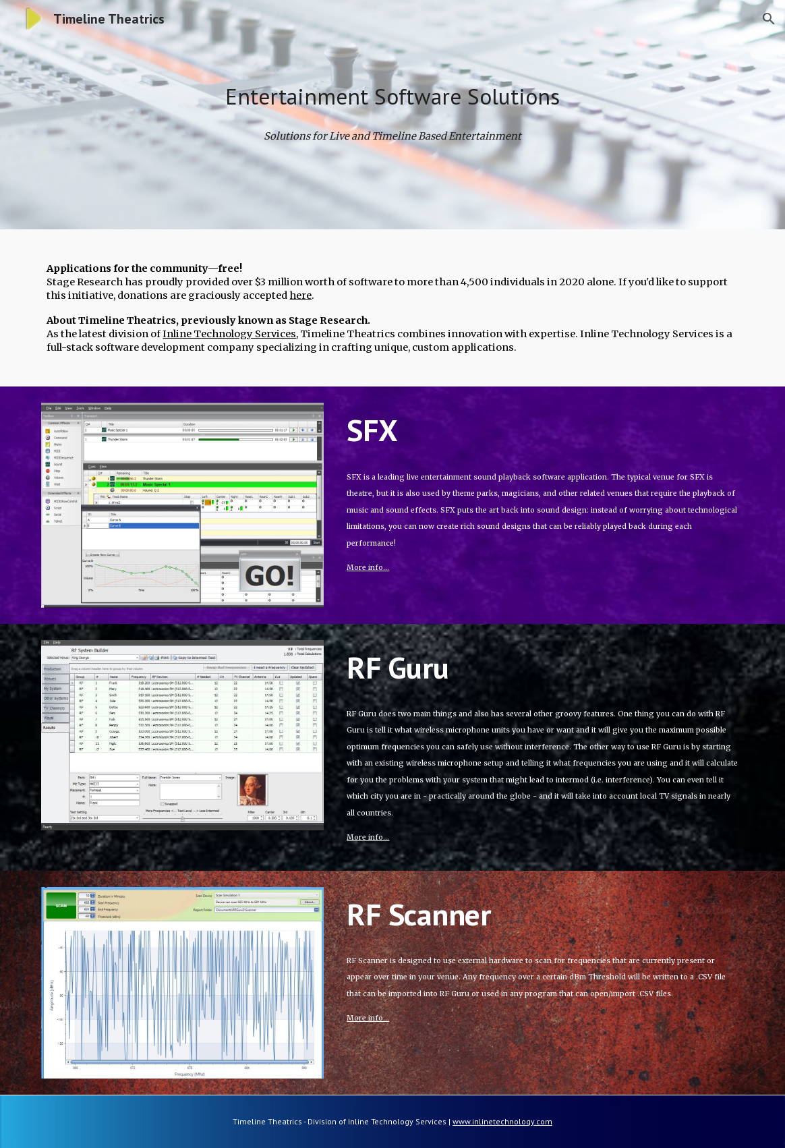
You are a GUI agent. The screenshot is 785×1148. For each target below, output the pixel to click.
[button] (769, 19)
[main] (392, 97)
